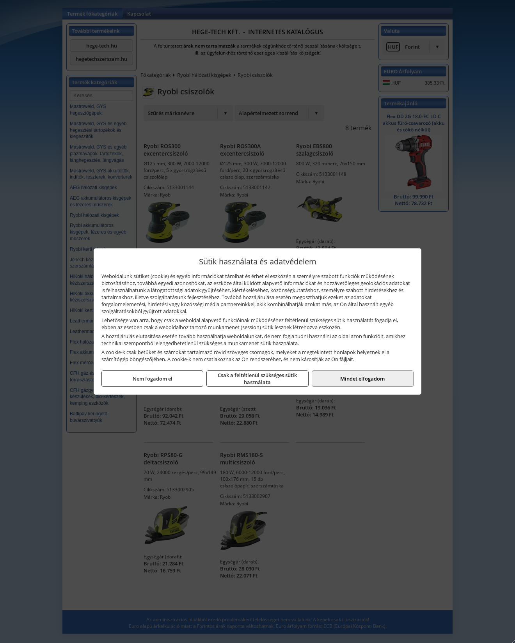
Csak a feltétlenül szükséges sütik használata (257, 379)
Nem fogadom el (152, 378)
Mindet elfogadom (362, 378)
